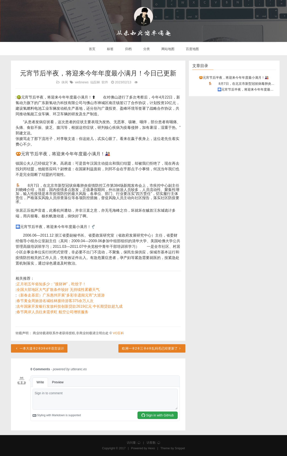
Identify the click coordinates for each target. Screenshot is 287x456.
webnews (81, 82)
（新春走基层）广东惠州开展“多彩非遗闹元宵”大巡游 (61, 295)
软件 (105, 82)
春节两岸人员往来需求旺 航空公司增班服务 (52, 312)
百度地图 (192, 49)
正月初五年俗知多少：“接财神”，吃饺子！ (51, 284)
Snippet (180, 448)
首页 (92, 49)
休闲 (64, 82)
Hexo (151, 448)
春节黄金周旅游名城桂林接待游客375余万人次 (55, 301)
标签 (109, 49)
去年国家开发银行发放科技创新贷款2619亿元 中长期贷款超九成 (70, 306)
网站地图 (167, 49)
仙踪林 (95, 82)
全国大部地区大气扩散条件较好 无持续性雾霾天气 (58, 290)
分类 (146, 49)
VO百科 (118, 333)
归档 (128, 49)
